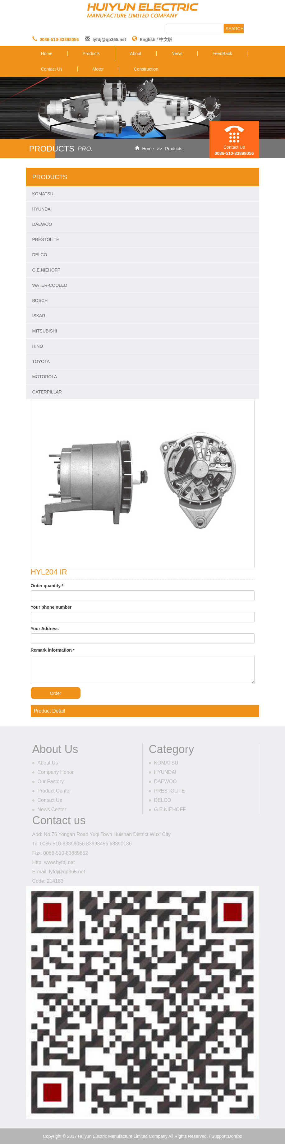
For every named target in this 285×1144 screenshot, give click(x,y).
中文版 (165, 39)
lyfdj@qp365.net (109, 39)
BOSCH (40, 300)
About (135, 53)
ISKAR (38, 315)
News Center (52, 809)
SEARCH (235, 28)
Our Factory (51, 781)
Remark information (53, 650)
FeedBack (222, 53)
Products (91, 53)
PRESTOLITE (45, 239)
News (177, 53)
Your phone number (51, 607)
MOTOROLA (44, 376)
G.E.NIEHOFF (46, 269)
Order (55, 693)
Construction (146, 69)
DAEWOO (42, 224)
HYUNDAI (42, 209)
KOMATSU (42, 193)
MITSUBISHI (44, 330)
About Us (48, 762)
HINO (37, 346)
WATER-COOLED (49, 285)
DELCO (39, 254)
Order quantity (47, 585)
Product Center (54, 790)
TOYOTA (41, 361)
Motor (98, 69)
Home (47, 53)
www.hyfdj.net (59, 862)
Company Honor (56, 772)
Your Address (45, 628)
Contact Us (51, 69)
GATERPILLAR (47, 391)
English (147, 39)
